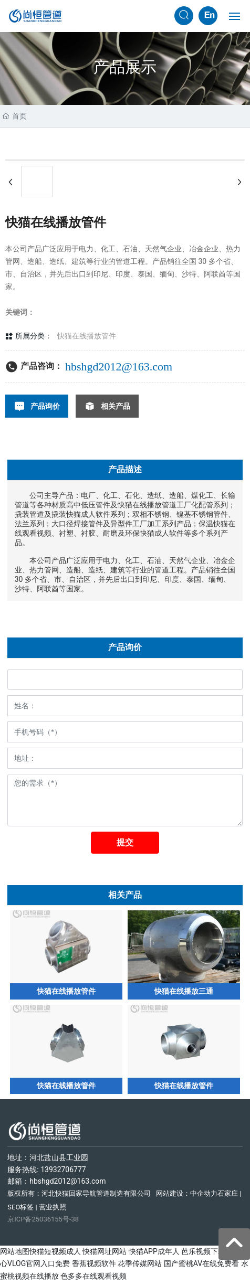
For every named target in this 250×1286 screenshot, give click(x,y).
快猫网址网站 (104, 1255)
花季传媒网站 (140, 1267)
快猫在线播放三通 (183, 993)
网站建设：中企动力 (186, 1197)
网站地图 (14, 1255)
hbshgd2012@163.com (118, 366)
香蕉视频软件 (94, 1267)
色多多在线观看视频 (93, 1280)
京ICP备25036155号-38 (43, 1223)
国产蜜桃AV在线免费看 (201, 1267)
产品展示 (125, 67)
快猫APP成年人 (154, 1255)
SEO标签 (20, 1211)
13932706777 (63, 1173)
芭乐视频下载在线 (210, 1255)
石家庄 (227, 1197)
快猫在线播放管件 (86, 336)
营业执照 (52, 1211)
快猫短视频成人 (55, 1255)
